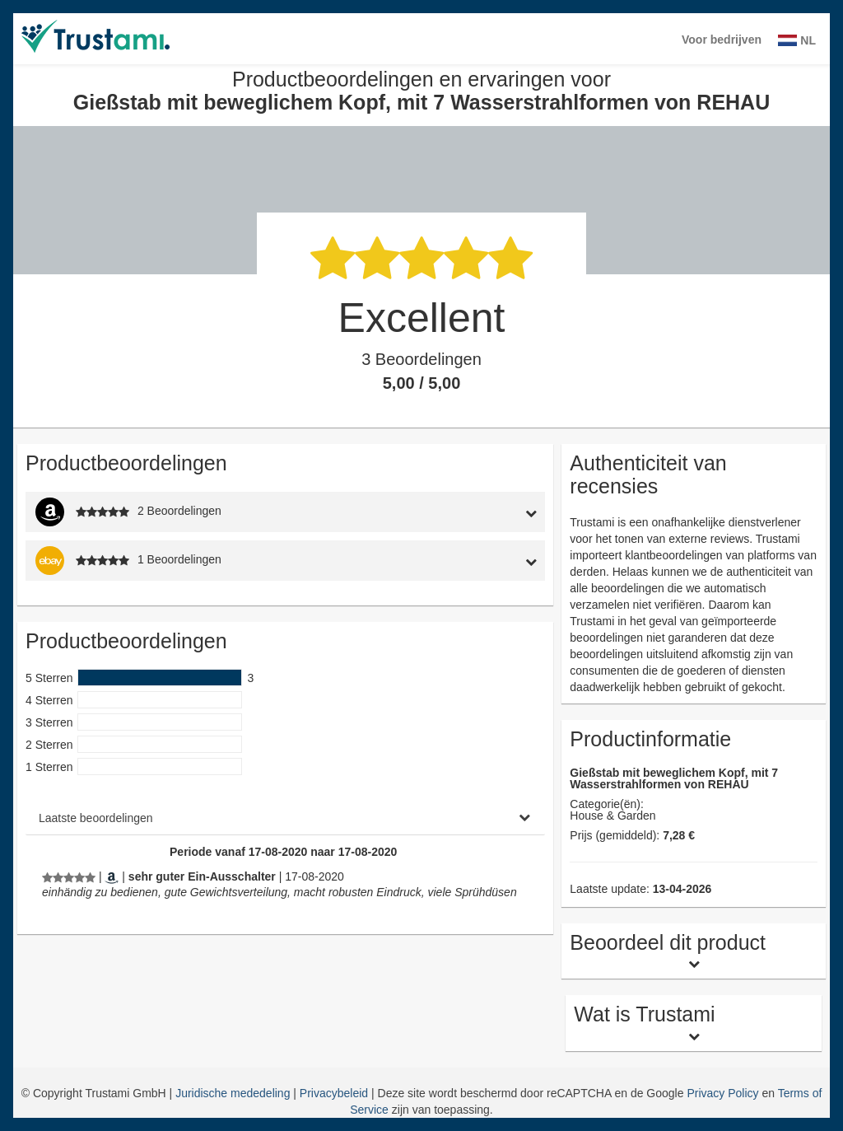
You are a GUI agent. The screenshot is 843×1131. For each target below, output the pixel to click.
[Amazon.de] (112, 876)
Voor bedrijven (721, 39)
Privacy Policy (722, 1093)
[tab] (477, 512)
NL (797, 40)
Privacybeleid (335, 1093)
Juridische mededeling (234, 1093)
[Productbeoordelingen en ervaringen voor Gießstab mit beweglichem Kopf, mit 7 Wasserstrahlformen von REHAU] (68, 876)
